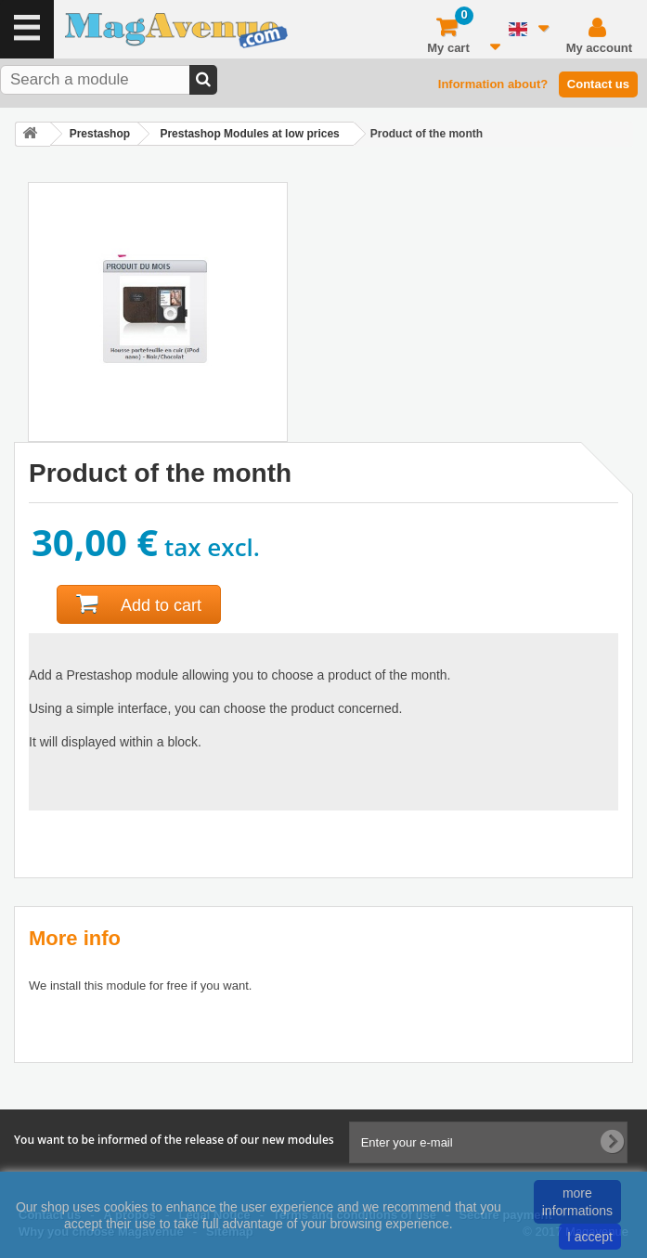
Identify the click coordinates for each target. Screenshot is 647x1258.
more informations (577, 1201)
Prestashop (100, 133)
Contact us (598, 84)
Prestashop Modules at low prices (249, 133)
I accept (590, 1236)
